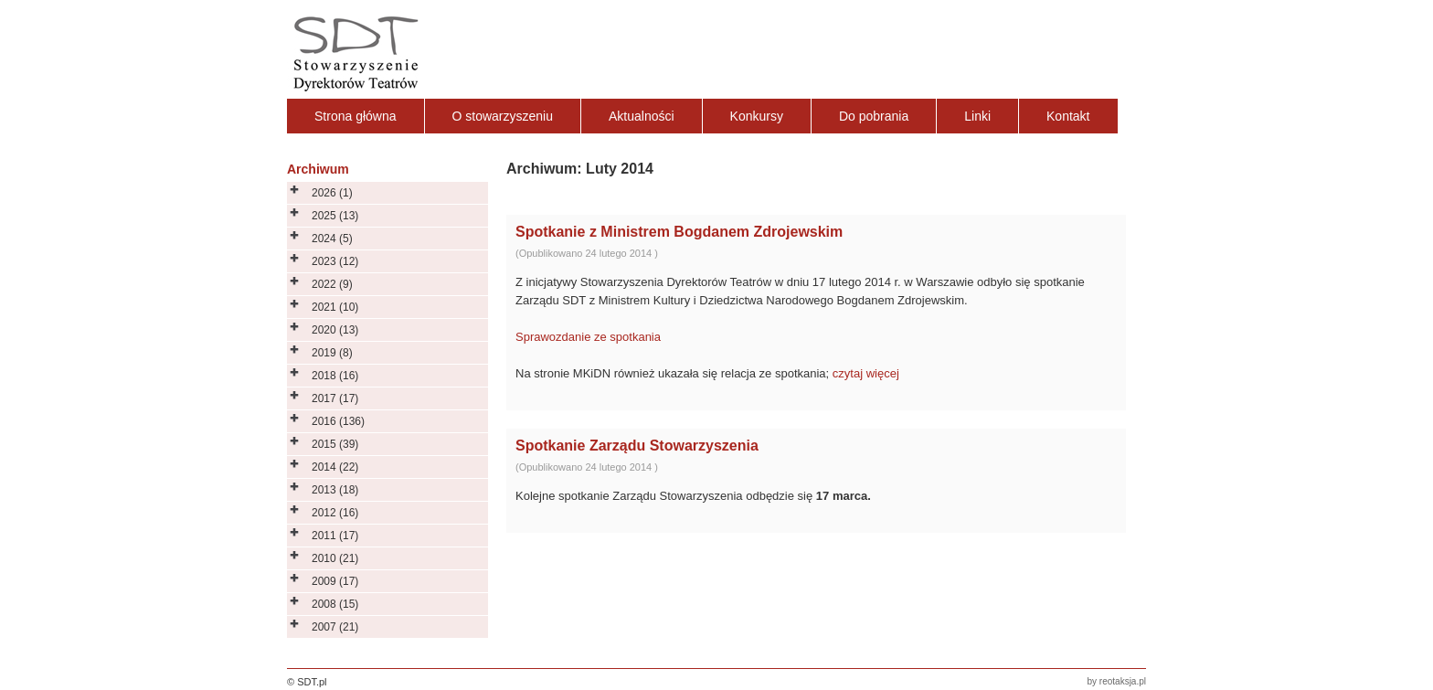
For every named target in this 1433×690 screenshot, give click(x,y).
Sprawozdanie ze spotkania (588, 337)
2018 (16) (335, 375)
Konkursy (756, 116)
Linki (977, 116)
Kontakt (1067, 116)
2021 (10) (335, 307)
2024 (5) (332, 238)
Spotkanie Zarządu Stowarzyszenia (637, 445)
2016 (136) (338, 421)
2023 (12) (335, 261)
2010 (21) (335, 558)
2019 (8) (332, 352)
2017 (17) (335, 398)
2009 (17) (335, 581)
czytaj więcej (866, 373)
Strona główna (355, 116)
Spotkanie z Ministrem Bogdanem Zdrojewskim (679, 231)
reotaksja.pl (1122, 681)
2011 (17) (335, 535)
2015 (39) (335, 444)
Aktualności (641, 116)
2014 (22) (335, 467)
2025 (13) (335, 215)
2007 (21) (335, 627)
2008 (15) (335, 604)
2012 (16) (335, 512)
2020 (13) (335, 330)
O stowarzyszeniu (502, 116)
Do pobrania (873, 116)
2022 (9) (332, 284)
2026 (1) (332, 192)
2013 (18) (335, 489)
